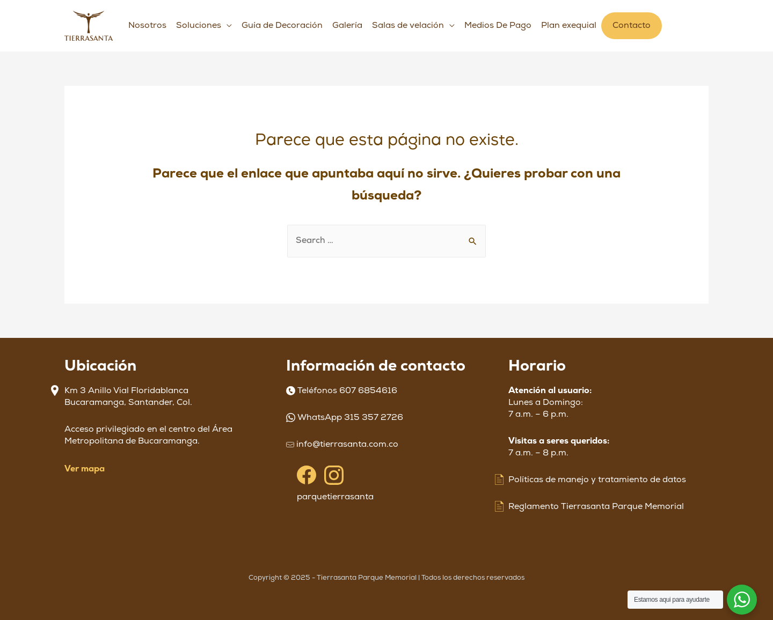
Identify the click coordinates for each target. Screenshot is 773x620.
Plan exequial (568, 25)
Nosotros (147, 25)
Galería (347, 25)
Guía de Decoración (282, 25)
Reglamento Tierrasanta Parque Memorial (596, 507)
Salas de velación (408, 25)
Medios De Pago (497, 25)
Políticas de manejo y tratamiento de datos (597, 480)
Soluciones (198, 25)
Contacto (631, 25)
